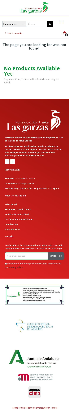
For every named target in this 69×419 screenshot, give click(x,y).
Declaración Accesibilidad (19, 219)
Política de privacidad (17, 214)
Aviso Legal (11, 204)
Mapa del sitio (12, 229)
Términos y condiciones (18, 209)
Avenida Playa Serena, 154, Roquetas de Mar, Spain (32, 188)
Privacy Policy (16, 267)
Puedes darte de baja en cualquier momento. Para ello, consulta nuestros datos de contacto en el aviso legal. (34, 247)
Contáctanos (11, 224)
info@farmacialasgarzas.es (19, 183)
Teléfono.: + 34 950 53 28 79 (20, 178)
